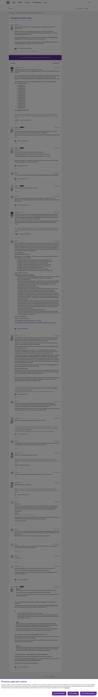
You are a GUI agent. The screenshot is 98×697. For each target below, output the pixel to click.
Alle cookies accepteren (88, 693)
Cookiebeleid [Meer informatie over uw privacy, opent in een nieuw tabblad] (67, 687)
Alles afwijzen (73, 693)
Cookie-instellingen (59, 693)
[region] (49, 688)
